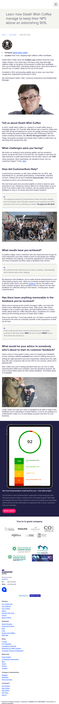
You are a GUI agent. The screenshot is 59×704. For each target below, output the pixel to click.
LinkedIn (4, 589)
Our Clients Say (7, 604)
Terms (4, 664)
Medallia (4, 675)
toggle (56, 4)
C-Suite (4, 642)
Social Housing (7, 624)
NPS (24, 161)
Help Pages (6, 688)
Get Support (6, 686)
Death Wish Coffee (20, 53)
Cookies (4, 668)
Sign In (4, 695)
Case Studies (12, 35)
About (4, 611)
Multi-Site (5, 635)
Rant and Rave (7, 680)
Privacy (4, 666)
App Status (5, 691)
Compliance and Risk (9, 646)
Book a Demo (6, 618)
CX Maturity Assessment (10, 659)
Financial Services (8, 626)
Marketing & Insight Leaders (11, 648)
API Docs (5, 693)
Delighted (5, 677)
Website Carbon (35, 596)
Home (4, 35)
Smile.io (32, 284)
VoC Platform (6, 606)
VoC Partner (6, 609)
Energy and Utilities (8, 633)
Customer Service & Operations (12, 651)
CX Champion (6, 644)
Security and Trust (8, 613)
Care (3, 631)
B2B (3, 629)
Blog (3, 662)
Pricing (4, 615)
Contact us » (5, 579)
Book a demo (9, 511)
